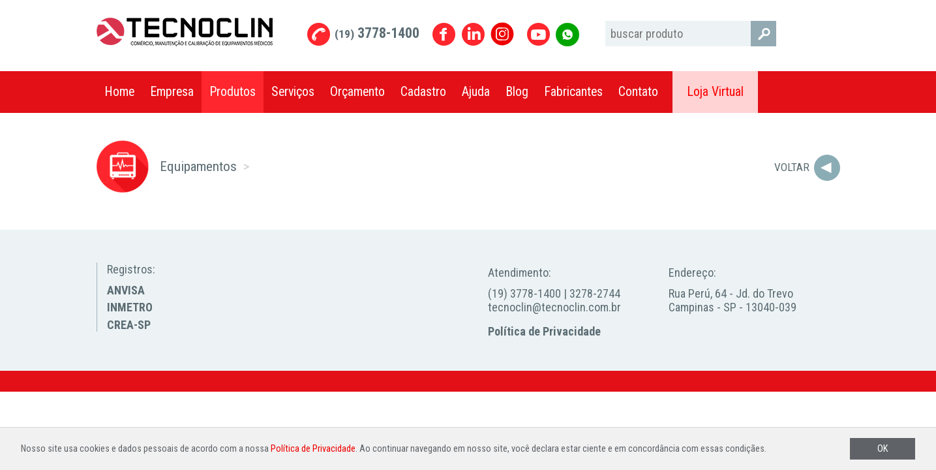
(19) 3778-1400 (524, 293)
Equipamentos (198, 166)
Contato (638, 91)
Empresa (172, 91)
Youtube (538, 34)
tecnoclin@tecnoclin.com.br (554, 307)
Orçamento (357, 91)
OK (882, 448)
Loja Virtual (715, 91)
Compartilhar (824, 92)
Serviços (292, 91)
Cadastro (423, 91)
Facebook (443, 34)
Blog (517, 91)
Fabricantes (573, 91)
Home (119, 91)
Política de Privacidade (544, 331)
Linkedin (473, 34)
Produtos (232, 91)
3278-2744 (594, 293)
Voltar (791, 167)
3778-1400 (377, 33)
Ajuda (476, 91)
